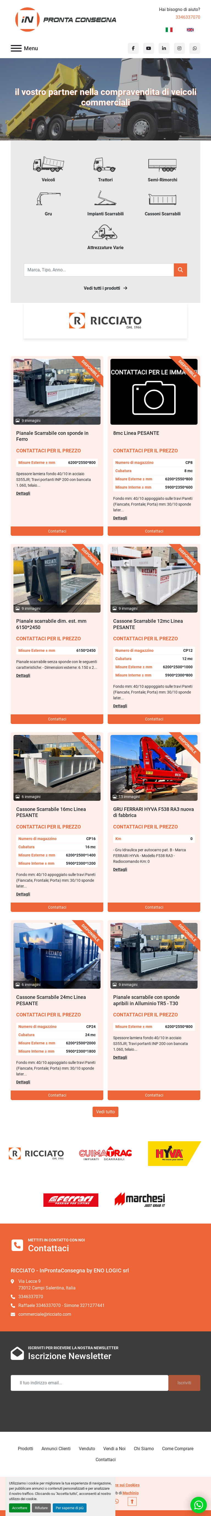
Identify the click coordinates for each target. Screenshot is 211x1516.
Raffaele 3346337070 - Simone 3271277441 (61, 1305)
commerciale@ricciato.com (44, 1314)
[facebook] (133, 48)
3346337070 (188, 17)
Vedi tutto (105, 1111)
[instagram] (179, 48)
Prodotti (25, 1448)
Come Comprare (177, 1448)
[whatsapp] (194, 48)
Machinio (131, 1493)
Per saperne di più (70, 1508)
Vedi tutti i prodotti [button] (105, 288)
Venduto (87, 1448)
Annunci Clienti (56, 1448)
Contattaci (57, 531)
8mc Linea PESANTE (136, 433)
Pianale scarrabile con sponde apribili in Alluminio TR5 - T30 (146, 1000)
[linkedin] (164, 48)
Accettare (19, 1508)
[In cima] (132, 1501)
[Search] (99, 270)
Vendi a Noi (114, 1448)
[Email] (89, 1383)
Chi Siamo (144, 1448)
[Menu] (16, 48)
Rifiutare (41, 1508)
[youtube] (148, 48)
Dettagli (23, 493)
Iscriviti (184, 1382)
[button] (180, 270)
